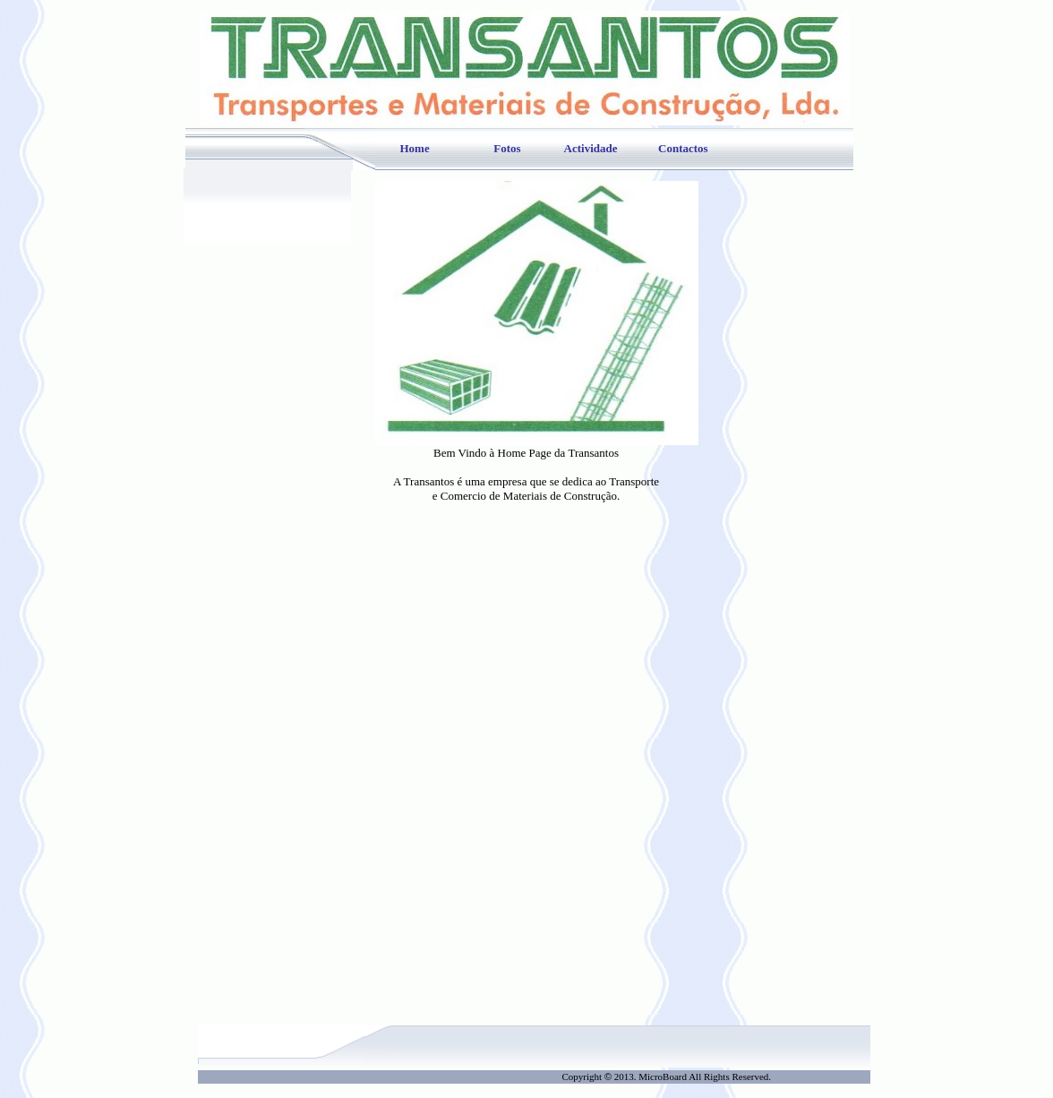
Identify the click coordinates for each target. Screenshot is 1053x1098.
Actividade (591, 148)
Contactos (683, 148)
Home (415, 148)
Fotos (506, 148)
